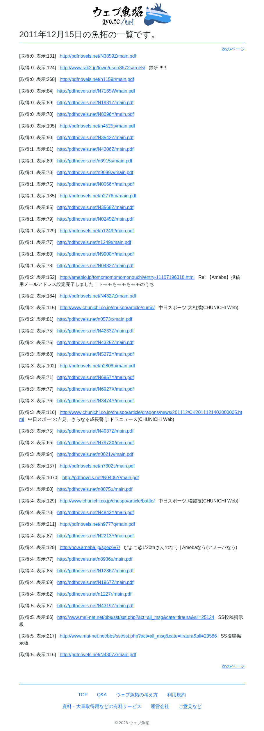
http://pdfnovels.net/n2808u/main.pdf (97, 365)
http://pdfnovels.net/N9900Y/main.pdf (95, 254)
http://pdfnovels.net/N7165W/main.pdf (96, 91)
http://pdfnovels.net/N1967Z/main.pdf (95, 582)
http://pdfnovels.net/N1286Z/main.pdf (95, 570)
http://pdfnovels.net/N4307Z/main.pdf (98, 654)
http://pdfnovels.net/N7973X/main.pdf (95, 442)
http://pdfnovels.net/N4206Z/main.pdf (95, 149)
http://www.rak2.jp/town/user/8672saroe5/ (102, 67)
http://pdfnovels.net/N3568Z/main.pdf (95, 207)
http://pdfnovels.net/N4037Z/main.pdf (95, 431)
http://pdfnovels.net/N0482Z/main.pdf (95, 265)
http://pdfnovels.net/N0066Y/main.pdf (95, 184)
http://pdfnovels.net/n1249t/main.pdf (97, 230)
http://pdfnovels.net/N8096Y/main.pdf (95, 114)
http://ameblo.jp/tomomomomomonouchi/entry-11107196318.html (127, 277)
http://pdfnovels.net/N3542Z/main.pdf (95, 137)
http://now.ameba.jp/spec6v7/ (90, 547)
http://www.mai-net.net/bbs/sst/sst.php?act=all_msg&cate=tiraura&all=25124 (135, 617)
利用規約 (176, 694)
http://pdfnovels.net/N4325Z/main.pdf (95, 342)
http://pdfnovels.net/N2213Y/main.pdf (95, 535)
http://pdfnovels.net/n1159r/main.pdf (97, 79)
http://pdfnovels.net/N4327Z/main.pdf (98, 295)
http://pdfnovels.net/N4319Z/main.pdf (95, 605)
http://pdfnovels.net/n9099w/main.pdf (95, 172)
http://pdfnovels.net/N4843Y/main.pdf (95, 512)
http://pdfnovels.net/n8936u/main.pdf (95, 559)
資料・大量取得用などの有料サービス (101, 706)
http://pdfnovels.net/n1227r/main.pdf (94, 594)
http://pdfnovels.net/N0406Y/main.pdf (101, 477)
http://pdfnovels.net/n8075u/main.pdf (95, 489)
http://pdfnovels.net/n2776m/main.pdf (98, 195)
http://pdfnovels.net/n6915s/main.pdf (94, 160)
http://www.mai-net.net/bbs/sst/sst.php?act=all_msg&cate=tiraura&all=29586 (138, 635)
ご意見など (190, 706)
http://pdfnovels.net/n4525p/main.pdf (97, 125)
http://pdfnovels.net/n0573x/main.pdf (94, 319)
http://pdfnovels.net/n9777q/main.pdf (97, 524)
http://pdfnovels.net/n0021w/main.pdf (95, 454)
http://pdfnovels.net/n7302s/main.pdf (97, 465)
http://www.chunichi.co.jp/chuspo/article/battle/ (107, 500)
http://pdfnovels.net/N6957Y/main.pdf (95, 377)
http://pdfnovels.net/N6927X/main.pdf (95, 389)
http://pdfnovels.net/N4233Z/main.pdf (95, 330)
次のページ (233, 49)
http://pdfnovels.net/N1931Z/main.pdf (95, 102)
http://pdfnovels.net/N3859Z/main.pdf (98, 56)
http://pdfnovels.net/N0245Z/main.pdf (95, 219)
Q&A (102, 694)
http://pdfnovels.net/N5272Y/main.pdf (95, 354)
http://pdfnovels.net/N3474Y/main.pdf (95, 400)
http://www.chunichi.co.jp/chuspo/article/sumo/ (107, 307)
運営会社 (160, 706)
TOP (83, 694)
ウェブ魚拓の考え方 (137, 694)
